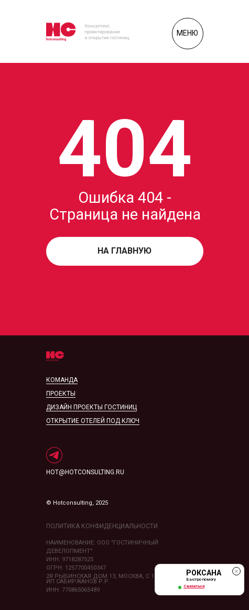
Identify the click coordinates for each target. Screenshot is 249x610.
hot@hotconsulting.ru (85, 472)
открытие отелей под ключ (92, 420)
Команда (62, 380)
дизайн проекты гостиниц (91, 407)
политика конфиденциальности (102, 526)
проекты (60, 393)
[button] (199, 579)
